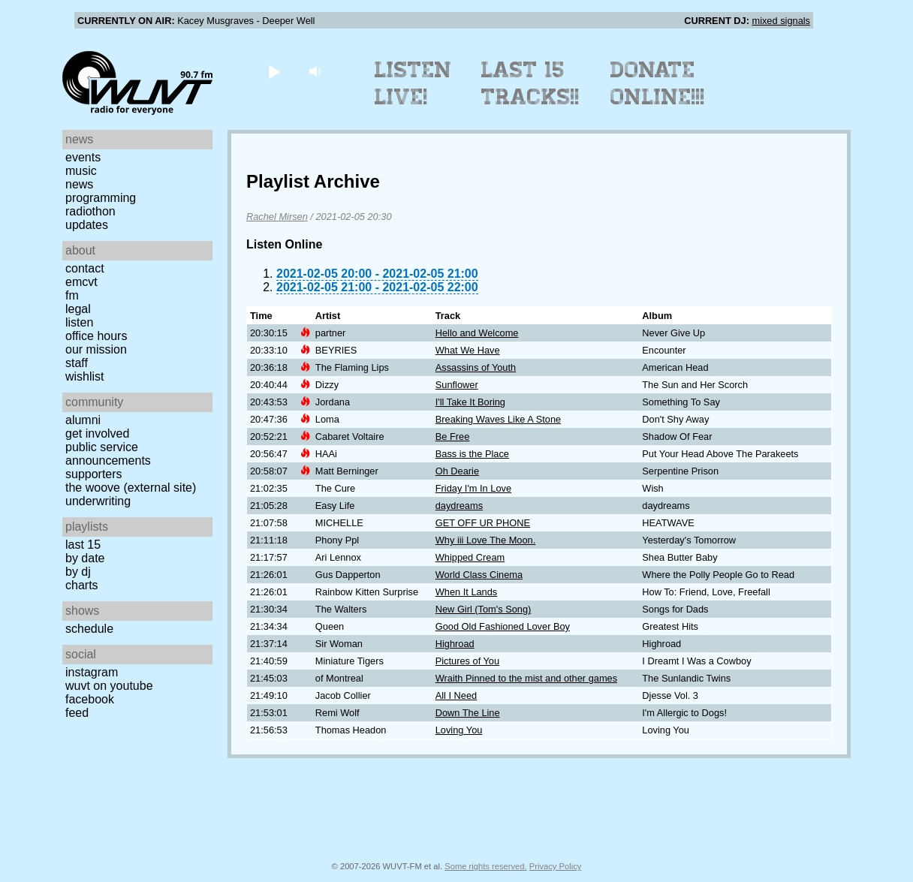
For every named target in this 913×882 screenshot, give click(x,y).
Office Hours (96, 336)
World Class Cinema (479, 574)
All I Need (456, 695)
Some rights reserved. (485, 866)
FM (72, 295)
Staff (76, 363)
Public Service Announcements (108, 454)
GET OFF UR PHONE (482, 522)
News (79, 184)
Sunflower (456, 384)
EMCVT (81, 281)
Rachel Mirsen (277, 216)
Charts (81, 585)
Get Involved (97, 433)
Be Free (452, 436)
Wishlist (84, 376)
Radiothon (90, 211)
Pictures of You (467, 661)
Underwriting (98, 501)
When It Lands (466, 592)
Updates (86, 224)
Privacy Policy (555, 866)
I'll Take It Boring (470, 402)
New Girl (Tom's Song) (483, 609)
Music (81, 170)
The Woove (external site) (130, 487)
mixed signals (781, 20)
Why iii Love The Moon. (485, 540)
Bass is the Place (472, 453)
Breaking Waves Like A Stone (498, 419)
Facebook (89, 699)
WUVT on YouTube (109, 685)
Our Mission (96, 349)
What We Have (467, 350)
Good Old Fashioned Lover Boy (502, 626)
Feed (77, 712)
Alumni (83, 420)
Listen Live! (413, 83)
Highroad (455, 643)
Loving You (459, 730)
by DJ (78, 571)
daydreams (459, 505)
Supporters (93, 474)
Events (83, 157)
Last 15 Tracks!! (530, 83)
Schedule (89, 628)
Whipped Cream (470, 557)
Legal (78, 309)
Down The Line (467, 712)
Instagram (91, 672)
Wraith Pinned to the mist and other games (526, 678)
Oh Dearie (457, 471)
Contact (84, 268)
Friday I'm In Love (473, 488)
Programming (100, 197)
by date (84, 558)
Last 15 (83, 544)
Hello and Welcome (477, 333)
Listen (79, 322)
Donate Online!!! (657, 83)
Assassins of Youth (475, 367)
